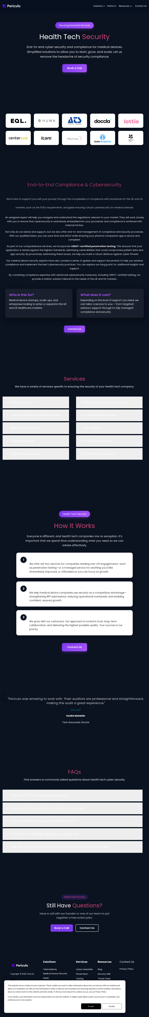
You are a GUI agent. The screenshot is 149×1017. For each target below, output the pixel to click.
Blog (100, 970)
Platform (109, 6)
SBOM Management (24, 429)
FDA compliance (22, 442)
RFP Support (92, 429)
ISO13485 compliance (25, 455)
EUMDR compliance (98, 442)
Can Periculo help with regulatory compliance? (44, 835)
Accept (91, 1006)
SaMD (46, 979)
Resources (122, 6)
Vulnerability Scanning (100, 416)
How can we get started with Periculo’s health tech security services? (60, 848)
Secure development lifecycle (105, 404)
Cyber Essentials (84, 970)
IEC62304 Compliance (99, 455)
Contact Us (139, 6)
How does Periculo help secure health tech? (42, 822)
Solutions (96, 6)
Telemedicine (50, 970)
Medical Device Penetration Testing (35, 416)
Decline (112, 1006)
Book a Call (74, 68)
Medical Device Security (55, 974)
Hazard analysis (21, 404)
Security (104, 975)
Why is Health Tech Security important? (38, 797)
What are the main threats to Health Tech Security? (47, 810)
